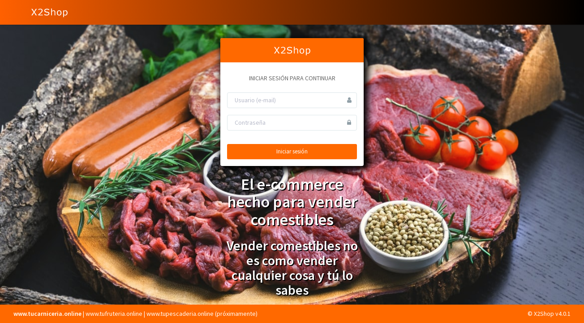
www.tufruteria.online (114, 314)
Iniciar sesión (292, 151)
